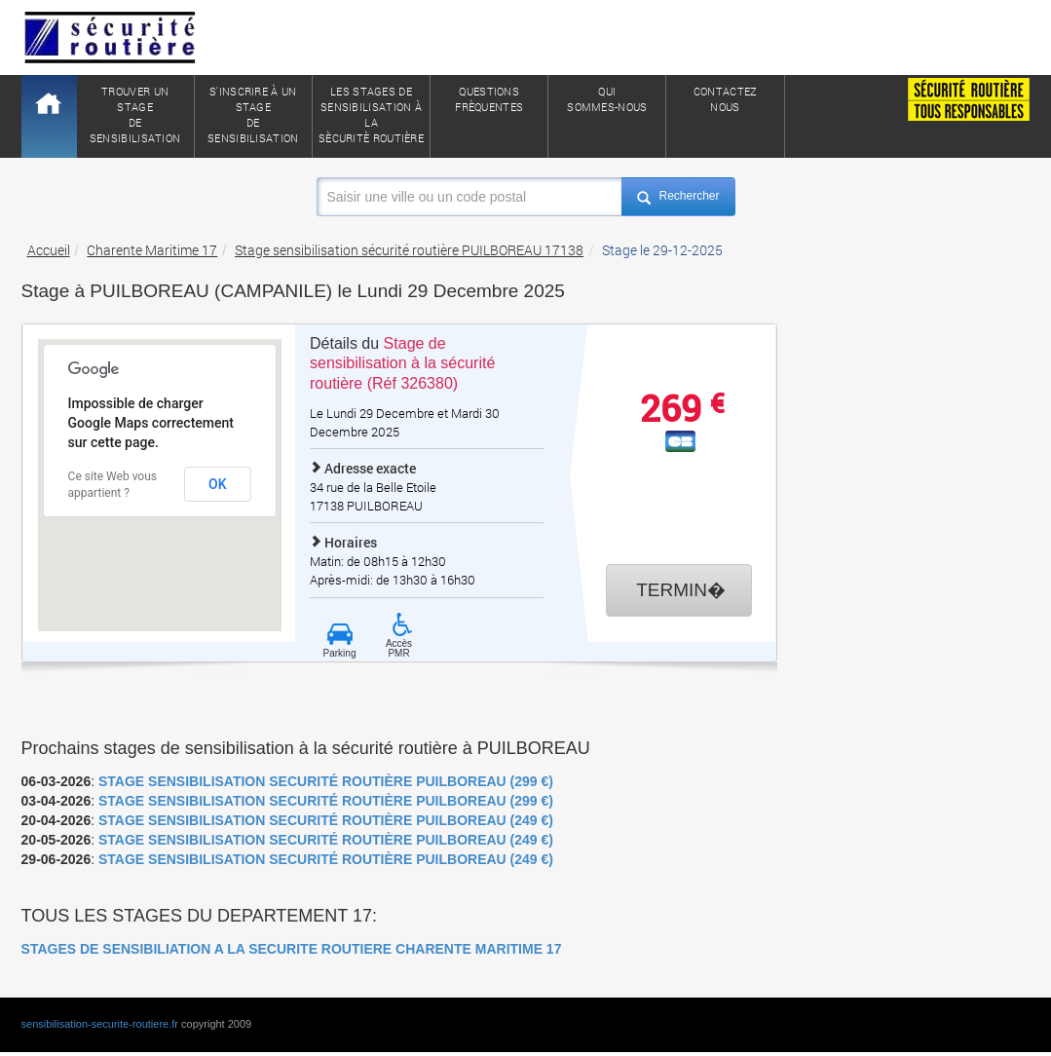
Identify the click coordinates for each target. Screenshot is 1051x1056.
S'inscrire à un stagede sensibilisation (253, 114)
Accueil (48, 250)
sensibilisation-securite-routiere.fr (99, 1024)
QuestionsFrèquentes (489, 99)
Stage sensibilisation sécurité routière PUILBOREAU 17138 (409, 250)
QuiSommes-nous (607, 99)
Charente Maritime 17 (152, 250)
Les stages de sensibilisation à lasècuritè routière (371, 114)
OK (217, 484)
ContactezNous (726, 99)
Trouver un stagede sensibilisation (135, 114)
